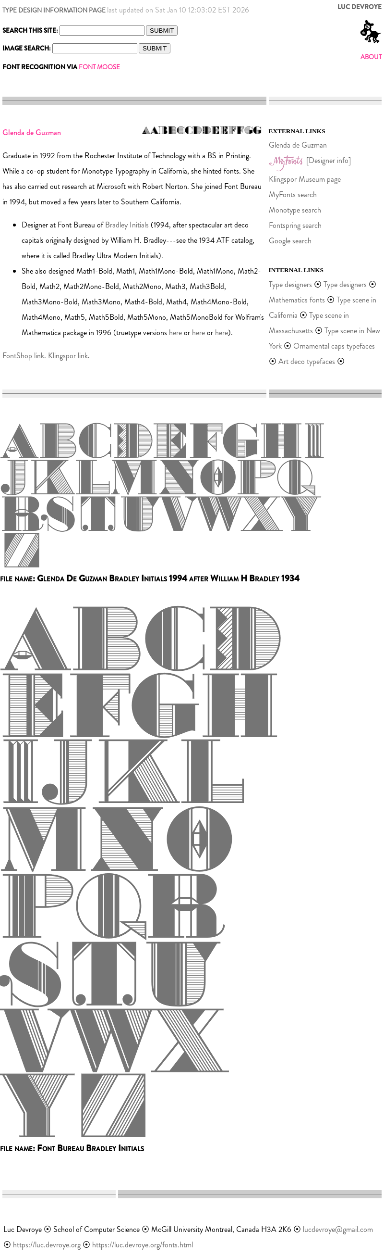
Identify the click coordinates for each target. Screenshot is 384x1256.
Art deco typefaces (306, 361)
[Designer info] (328, 160)
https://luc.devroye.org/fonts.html (142, 1244)
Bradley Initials (127, 224)
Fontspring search (295, 225)
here (175, 332)
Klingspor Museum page (305, 179)
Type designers (290, 284)
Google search (290, 240)
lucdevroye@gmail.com (338, 1229)
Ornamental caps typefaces (334, 346)
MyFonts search (293, 194)
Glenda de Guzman (298, 145)
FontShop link (23, 355)
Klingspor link (68, 355)
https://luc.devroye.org (47, 1244)
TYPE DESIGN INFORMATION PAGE (54, 10)
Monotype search (295, 209)
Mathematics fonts (297, 299)
